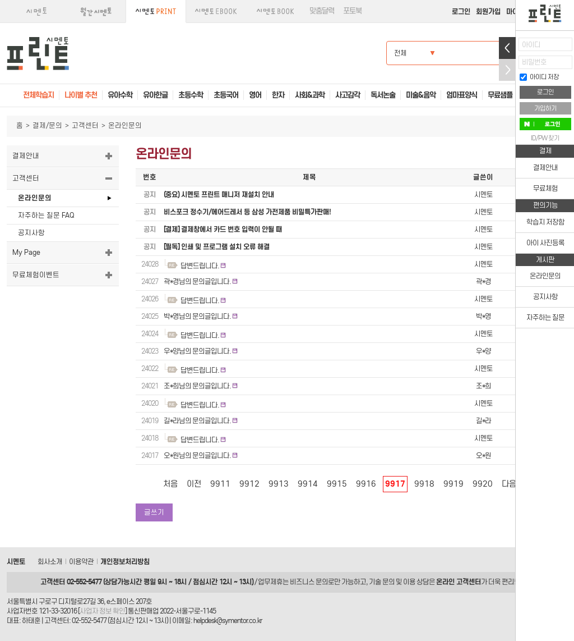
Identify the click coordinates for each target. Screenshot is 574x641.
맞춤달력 (321, 11)
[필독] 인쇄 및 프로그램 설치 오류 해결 (217, 246)
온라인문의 (35, 198)
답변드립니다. (199, 266)
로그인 (461, 11)
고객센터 (85, 125)
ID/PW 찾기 (545, 138)
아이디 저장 (539, 77)
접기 (507, 70)
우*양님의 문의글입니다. (197, 351)
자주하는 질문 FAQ (46, 215)
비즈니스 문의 (309, 582)
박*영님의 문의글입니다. (197, 316)
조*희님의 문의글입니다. (197, 386)
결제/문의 (47, 125)
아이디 (531, 44)
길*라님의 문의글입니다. (197, 420)
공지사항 (31, 232)
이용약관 (81, 561)
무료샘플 (500, 95)
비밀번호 (534, 62)
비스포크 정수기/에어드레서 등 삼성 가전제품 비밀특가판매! (247, 212)
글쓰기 (154, 512)
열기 (507, 48)
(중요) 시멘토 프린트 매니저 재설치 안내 (219, 194)
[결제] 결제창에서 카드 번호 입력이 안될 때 (223, 229)
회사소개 (50, 561)
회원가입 (488, 11)
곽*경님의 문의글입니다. (197, 281)
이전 (194, 484)
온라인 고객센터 (458, 582)
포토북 (352, 11)
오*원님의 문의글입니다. (197, 455)
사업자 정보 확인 (102, 611)
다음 (509, 484)
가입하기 (545, 108)
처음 (170, 484)
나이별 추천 (80, 95)
